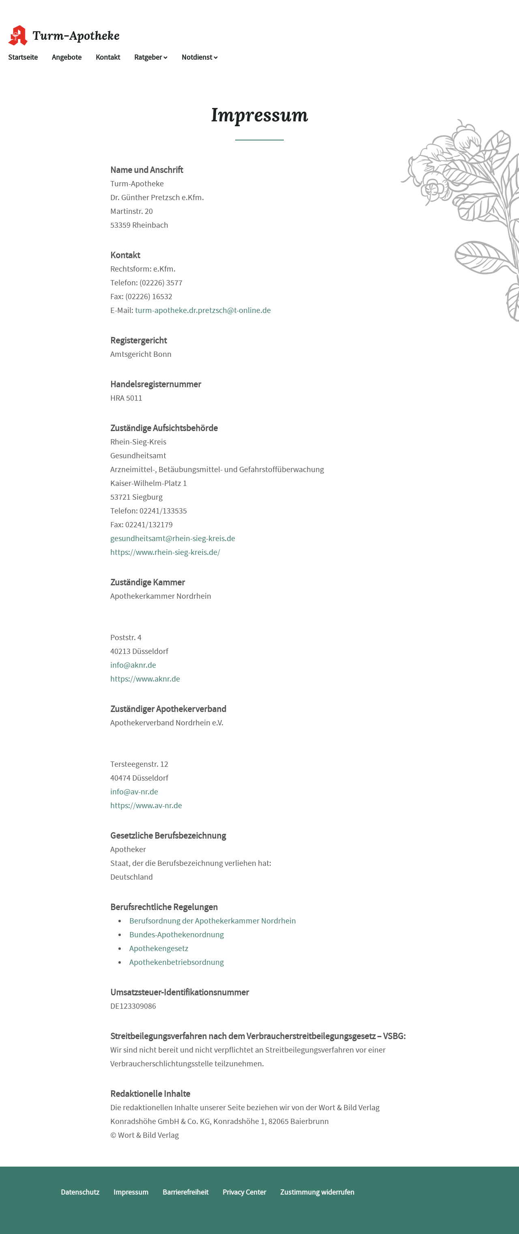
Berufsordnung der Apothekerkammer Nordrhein (212, 921)
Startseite (23, 57)
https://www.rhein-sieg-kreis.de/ (165, 552)
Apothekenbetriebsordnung (176, 962)
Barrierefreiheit (185, 1192)
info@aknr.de (133, 665)
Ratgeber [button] (150, 57)
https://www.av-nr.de (146, 805)
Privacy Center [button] (244, 1192)
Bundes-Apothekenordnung (176, 935)
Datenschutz (80, 1192)
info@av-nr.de (134, 792)
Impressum (131, 1192)
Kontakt (108, 57)
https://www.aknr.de (145, 679)
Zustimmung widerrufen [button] (317, 1192)
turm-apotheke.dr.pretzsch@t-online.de (203, 310)
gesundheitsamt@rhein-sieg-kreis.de (172, 538)
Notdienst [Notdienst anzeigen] (200, 57)
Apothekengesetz (159, 948)
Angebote (66, 57)
